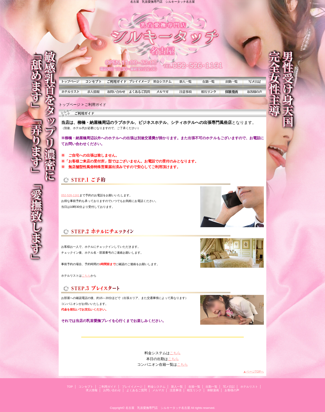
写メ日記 (254, 82)
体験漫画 (231, 92)
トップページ (69, 104)
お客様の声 (254, 92)
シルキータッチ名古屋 (162, 40)
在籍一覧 (208, 82)
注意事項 (185, 92)
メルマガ (162, 92)
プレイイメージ (139, 82)
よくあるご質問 (139, 92)
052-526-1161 (70, 195)
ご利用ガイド (116, 82)
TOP (70, 82)
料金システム (162, 82)
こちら (86, 275)
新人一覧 (185, 82)
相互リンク (208, 92)
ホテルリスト (70, 92)
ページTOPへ (255, 371)
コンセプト (93, 82)
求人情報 (93, 92)
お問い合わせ (116, 92)
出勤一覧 (231, 82)
